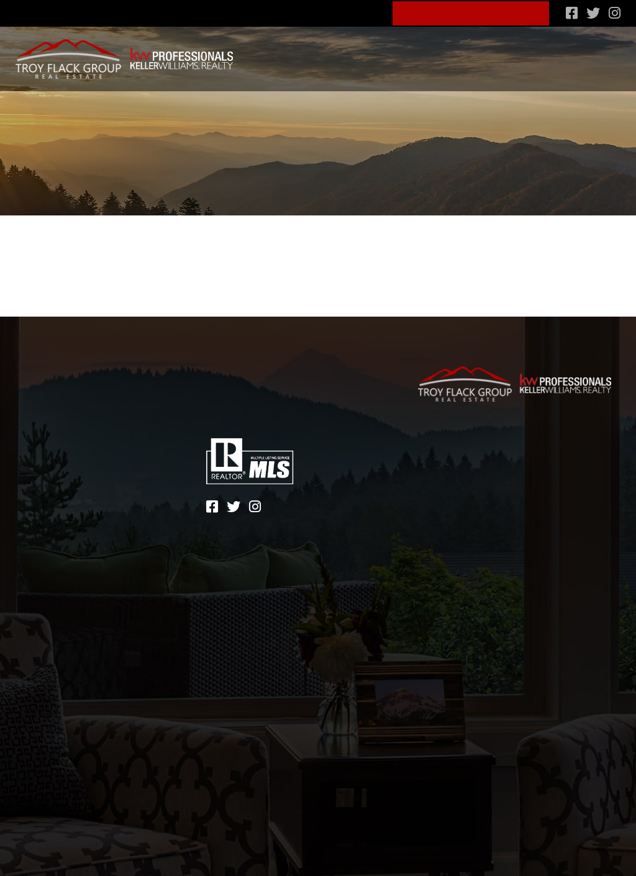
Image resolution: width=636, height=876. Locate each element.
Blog (361, 11)
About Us (300, 11)
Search (259, 54)
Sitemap (438, 466)
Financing (454, 54)
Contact (53, 500)
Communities (323, 54)
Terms (490, 466)
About (45, 464)
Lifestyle (392, 54)
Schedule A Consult (471, 12)
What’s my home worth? (555, 54)
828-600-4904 (218, 11)
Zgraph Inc (499, 485)
